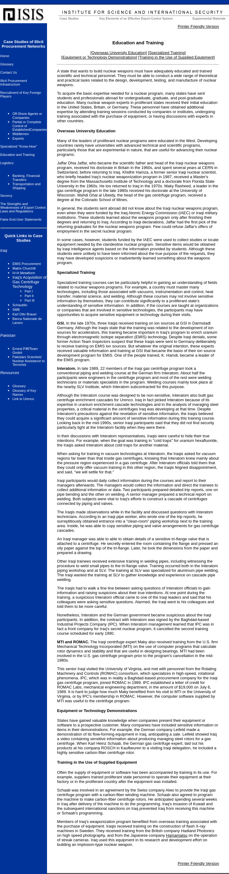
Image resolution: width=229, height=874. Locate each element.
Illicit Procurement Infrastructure (13, 82)
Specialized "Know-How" (18, 146)
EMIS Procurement (27, 264)
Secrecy (6, 195)
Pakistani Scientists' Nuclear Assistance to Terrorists (29, 360)
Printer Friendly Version (198, 26)
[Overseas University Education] (118, 52)
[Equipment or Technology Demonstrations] (99, 57)
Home (4, 56)
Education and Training (17, 154)
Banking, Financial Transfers (26, 178)
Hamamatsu (176, 835)
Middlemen (21, 134)
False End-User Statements (21, 219)
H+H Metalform (24, 273)
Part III (30, 300)
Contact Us (8, 72)
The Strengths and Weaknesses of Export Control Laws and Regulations (22, 207)
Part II (29, 296)
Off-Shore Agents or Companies (27, 115)
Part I (29, 291)
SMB (16, 309)
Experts (18, 138)
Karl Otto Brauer (25, 314)
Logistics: (7, 163)
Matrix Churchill (24, 268)
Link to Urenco (23, 399)
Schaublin (20, 305)
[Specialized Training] (167, 52)
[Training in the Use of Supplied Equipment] (176, 57)
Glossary (6, 64)
